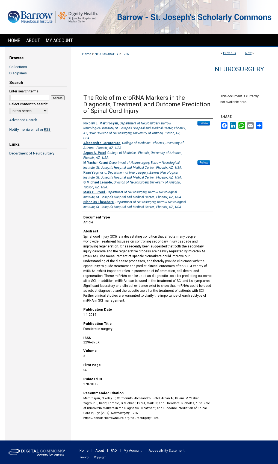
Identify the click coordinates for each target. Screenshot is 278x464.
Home (86, 54)
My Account (133, 451)
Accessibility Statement (167, 451)
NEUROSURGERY (107, 54)
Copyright (100, 457)
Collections (18, 67)
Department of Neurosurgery (31, 153)
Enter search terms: (24, 91)
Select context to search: (28, 104)
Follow (203, 123)
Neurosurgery (239, 69)
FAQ (114, 451)
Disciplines (18, 73)
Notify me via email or (30, 129)
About (99, 451)
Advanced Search (23, 120)
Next (248, 53)
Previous (229, 53)
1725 (125, 54)
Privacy (84, 457)
